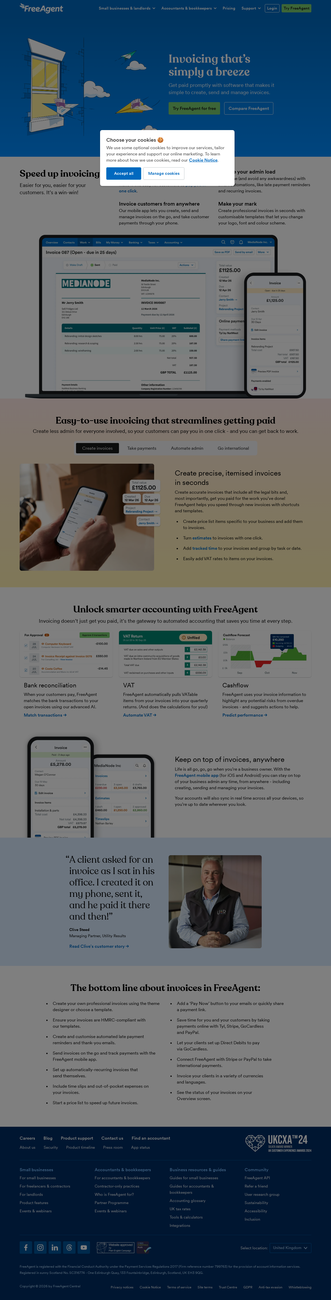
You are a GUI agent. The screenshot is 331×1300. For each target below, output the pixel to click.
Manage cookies (163, 173)
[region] (167, 158)
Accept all (123, 173)
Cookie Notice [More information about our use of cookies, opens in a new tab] (203, 160)
